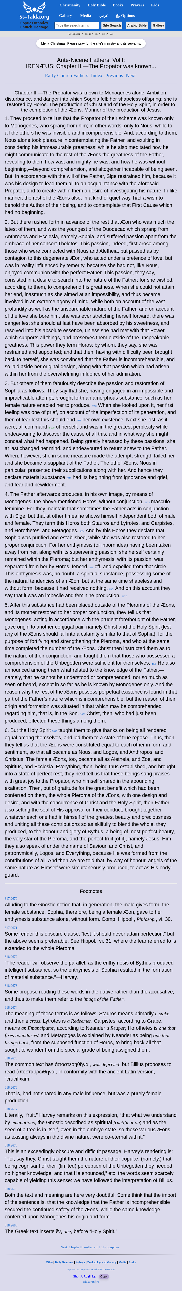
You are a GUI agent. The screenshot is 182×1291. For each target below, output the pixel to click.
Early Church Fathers (66, 75)
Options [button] (125, 15)
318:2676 (11, 1087)
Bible (49, 1262)
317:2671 (11, 928)
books (88, 34)
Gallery (158, 25)
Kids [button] (155, 5)
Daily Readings (64, 1262)
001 (111, 34)
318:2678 (11, 1145)
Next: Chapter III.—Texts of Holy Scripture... (91, 1247)
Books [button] (118, 5)
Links (132, 1262)
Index (97, 75)
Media (123, 1262)
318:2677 (11, 1109)
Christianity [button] (70, 5)
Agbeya (80, 1262)
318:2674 (11, 1007)
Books (91, 1262)
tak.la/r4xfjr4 (91, 1281)
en (96, 34)
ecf (103, 34)
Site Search (112, 25)
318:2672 (11, 957)
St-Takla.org (74, 34)
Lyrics (101, 1262)
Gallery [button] (64, 15)
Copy (103, 1276)
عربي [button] (103, 15)
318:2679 (11, 1189)
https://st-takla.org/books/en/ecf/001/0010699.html (91, 1269)
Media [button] (85, 15)
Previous (114, 75)
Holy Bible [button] (96, 5)
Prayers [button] (137, 5)
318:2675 (11, 1058)
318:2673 (11, 986)
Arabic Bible (137, 25)
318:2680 (11, 1225)
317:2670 (11, 898)
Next (131, 75)
